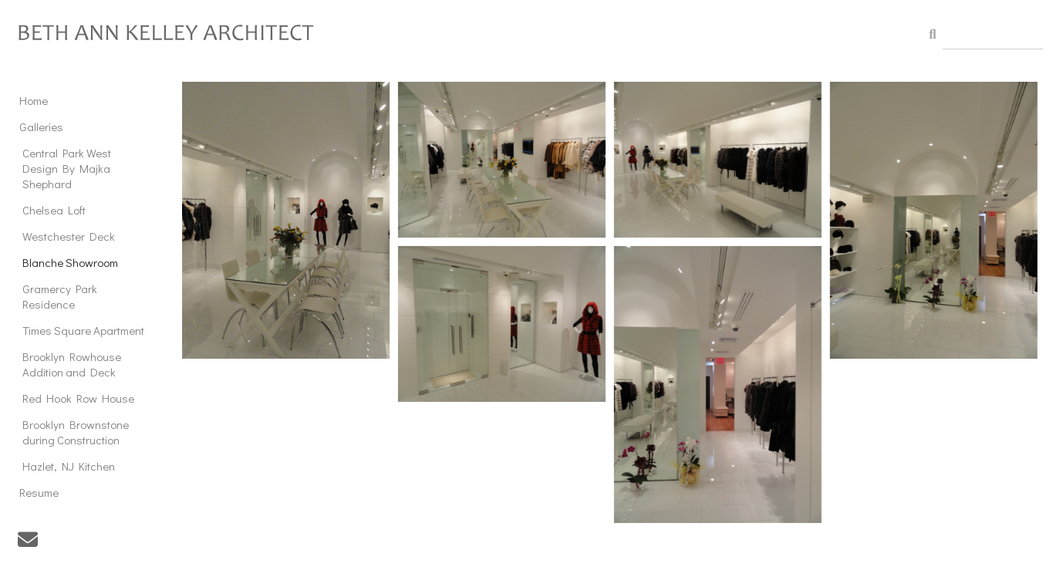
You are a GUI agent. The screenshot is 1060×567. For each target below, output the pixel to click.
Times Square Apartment (83, 330)
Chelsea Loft (54, 210)
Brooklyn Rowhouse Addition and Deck (71, 364)
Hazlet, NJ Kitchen (68, 466)
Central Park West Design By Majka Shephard (66, 168)
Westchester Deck (68, 236)
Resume (39, 492)
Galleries (41, 126)
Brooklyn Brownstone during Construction (75, 432)
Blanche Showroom (70, 262)
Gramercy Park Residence (59, 296)
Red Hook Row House (78, 398)
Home (33, 100)
